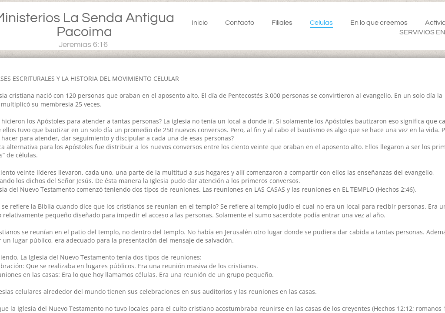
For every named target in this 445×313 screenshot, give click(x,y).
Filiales (282, 22)
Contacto (239, 22)
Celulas (321, 22)
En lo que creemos (379, 22)
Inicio (200, 22)
